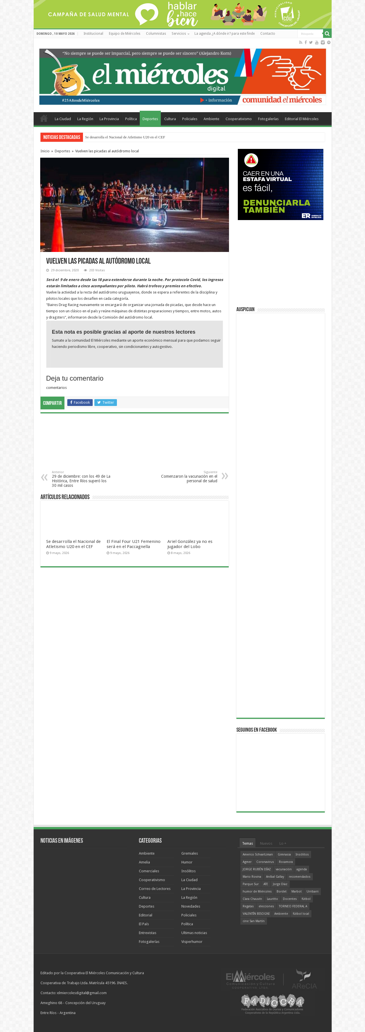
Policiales (189, 119)
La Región (85, 119)
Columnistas (156, 34)
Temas (247, 843)
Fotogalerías (268, 119)
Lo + (282, 843)
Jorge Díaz (280, 884)
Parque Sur (251, 884)
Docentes (290, 899)
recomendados (300, 877)
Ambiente (211, 119)
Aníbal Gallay (275, 877)
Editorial (145, 915)
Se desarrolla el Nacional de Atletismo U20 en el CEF (125, 137)
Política (131, 119)
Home (43, 118)
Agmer (247, 862)
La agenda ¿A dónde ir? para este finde (224, 34)
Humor (186, 862)
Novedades (190, 906)
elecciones (266, 906)
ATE (265, 884)
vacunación (284, 869)
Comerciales (149, 871)
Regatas (248, 906)
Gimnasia (284, 854)
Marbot (296, 891)
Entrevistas (147, 933)
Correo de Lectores (155, 889)
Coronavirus (265, 862)
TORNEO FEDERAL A (293, 906)
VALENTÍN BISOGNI (256, 914)
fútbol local (301, 914)
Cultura (170, 119)
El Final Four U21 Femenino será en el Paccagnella (134, 544)
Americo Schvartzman (258, 854)
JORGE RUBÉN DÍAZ (257, 869)
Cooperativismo (239, 119)
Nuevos (266, 843)
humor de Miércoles (257, 891)
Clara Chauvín (252, 899)
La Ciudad (63, 119)
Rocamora (286, 862)
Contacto (267, 34)
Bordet (282, 891)
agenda (302, 869)
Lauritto (272, 899)
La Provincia (109, 119)
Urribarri (313, 891)
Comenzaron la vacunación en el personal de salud (188, 476)
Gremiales (189, 853)
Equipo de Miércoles (124, 34)
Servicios (179, 34)
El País (144, 924)
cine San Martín (254, 921)
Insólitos (188, 871)
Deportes (150, 119)
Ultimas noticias (194, 933)
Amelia (144, 862)
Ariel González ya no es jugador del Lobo (189, 544)
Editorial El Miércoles (302, 119)
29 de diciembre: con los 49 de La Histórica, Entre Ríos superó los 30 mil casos (81, 479)
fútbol (306, 899)
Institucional (93, 34)
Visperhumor (191, 941)
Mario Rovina (252, 877)
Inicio (45, 151)
